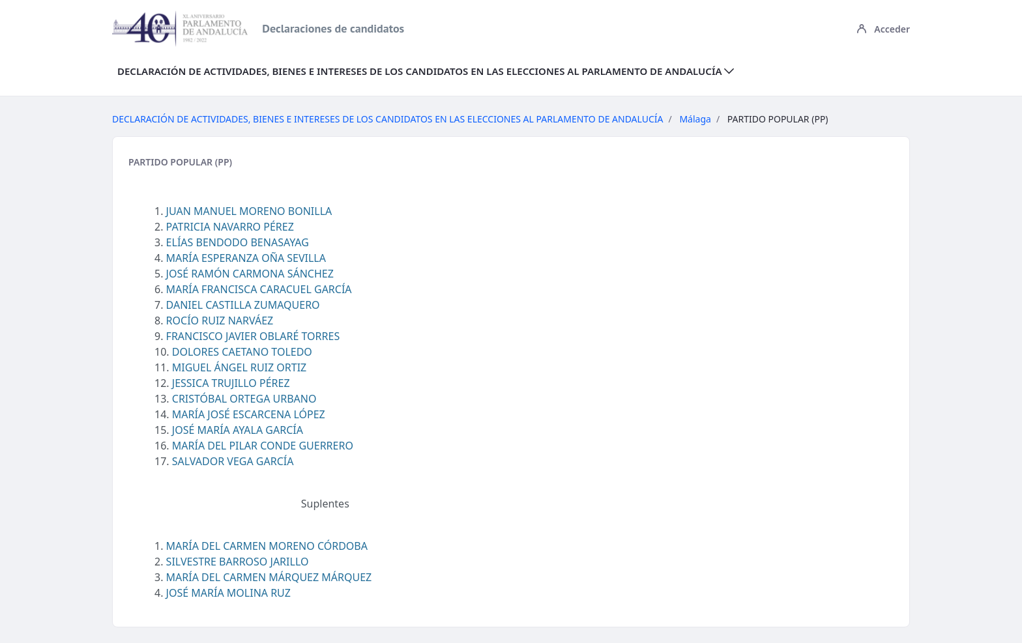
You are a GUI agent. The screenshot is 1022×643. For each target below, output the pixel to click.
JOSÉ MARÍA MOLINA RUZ (228, 593)
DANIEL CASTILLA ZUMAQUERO (243, 305)
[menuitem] (425, 71)
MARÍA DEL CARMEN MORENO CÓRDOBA (267, 546)
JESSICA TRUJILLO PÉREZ (231, 383)
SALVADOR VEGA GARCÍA (233, 461)
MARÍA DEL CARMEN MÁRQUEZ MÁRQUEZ (269, 577)
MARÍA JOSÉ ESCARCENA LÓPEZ (248, 414)
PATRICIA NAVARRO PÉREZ (230, 227)
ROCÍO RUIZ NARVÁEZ (220, 320)
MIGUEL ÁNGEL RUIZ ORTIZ (239, 367)
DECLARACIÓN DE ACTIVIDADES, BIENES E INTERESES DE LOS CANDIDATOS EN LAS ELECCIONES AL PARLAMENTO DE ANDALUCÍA (388, 119)
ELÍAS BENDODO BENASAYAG (237, 242)
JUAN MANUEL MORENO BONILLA (249, 211)
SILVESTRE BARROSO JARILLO (237, 561)
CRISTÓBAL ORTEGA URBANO (244, 399)
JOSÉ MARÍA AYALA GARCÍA (237, 430)
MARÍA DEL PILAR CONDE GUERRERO (262, 445)
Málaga (694, 119)
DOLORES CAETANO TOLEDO (242, 352)
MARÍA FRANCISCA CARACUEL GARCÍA (259, 289)
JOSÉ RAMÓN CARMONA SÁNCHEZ (250, 273)
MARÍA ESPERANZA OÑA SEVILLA (246, 258)
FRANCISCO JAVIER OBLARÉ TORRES (253, 336)
